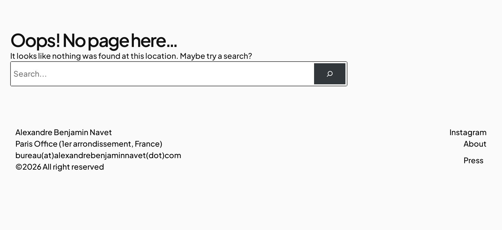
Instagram (468, 132)
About (475, 143)
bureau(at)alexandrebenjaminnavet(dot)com (98, 155)
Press (473, 160)
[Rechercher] (329, 73)
